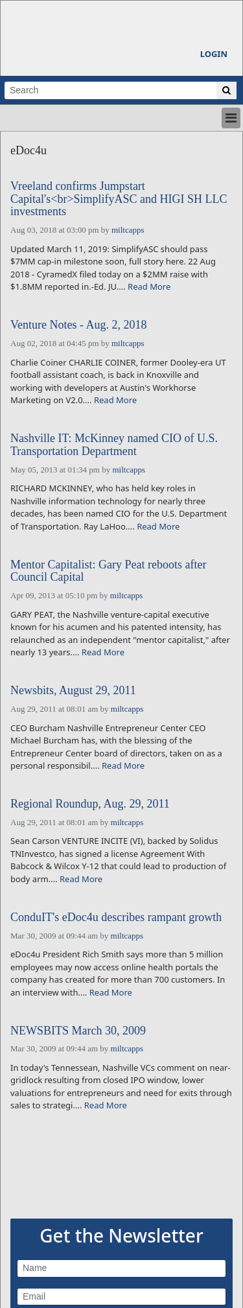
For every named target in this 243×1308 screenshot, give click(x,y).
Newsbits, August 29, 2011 (73, 690)
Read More (149, 286)
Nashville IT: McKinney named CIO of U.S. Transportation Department (114, 445)
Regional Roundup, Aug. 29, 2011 (90, 804)
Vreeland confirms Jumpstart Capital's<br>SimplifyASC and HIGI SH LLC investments (118, 199)
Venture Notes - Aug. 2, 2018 (78, 325)
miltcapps (128, 230)
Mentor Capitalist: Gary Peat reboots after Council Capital (108, 571)
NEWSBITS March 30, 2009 (78, 1031)
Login (213, 54)
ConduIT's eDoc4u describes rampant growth (116, 917)
